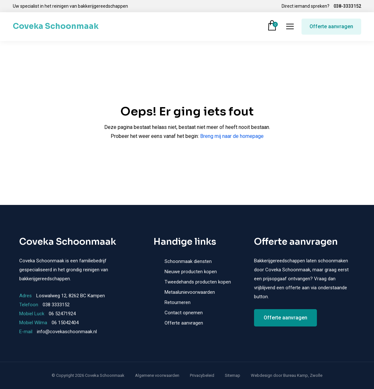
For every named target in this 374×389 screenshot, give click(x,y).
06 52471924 (62, 314)
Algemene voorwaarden (157, 375)
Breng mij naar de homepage (232, 136)
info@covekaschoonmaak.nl (67, 331)
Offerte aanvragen (331, 26)
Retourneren (178, 302)
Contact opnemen (184, 313)
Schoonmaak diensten (188, 261)
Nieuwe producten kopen (191, 272)
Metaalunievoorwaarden (190, 292)
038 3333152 (56, 305)
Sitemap (232, 375)
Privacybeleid (202, 375)
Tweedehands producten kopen (198, 282)
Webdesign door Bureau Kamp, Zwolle (286, 375)
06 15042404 (65, 323)
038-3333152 (347, 6)
